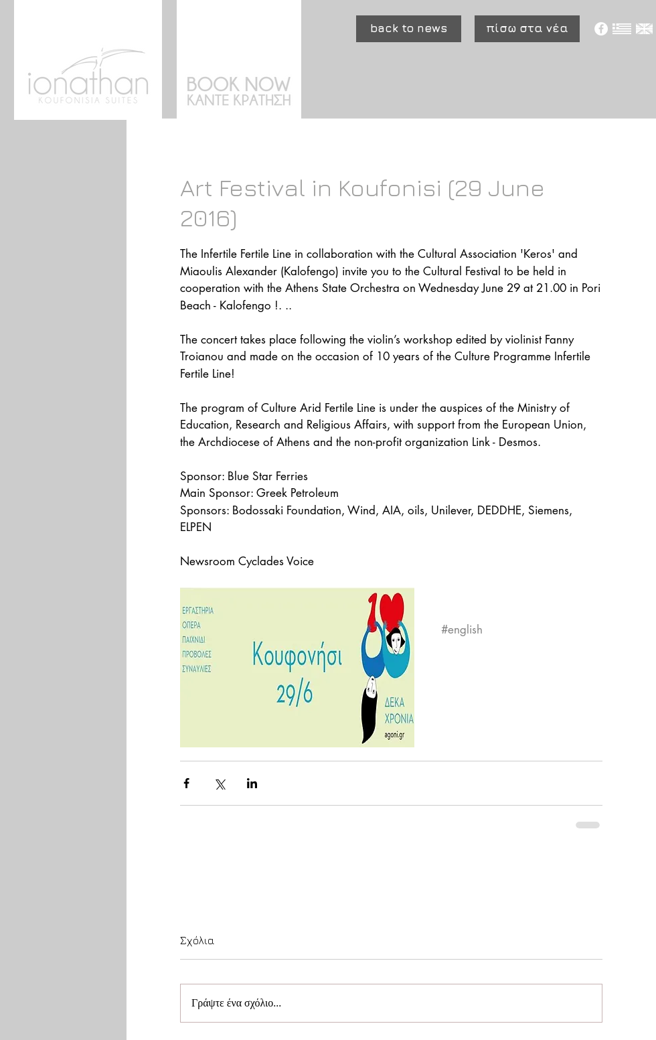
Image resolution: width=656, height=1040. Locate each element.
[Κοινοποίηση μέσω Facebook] (186, 783)
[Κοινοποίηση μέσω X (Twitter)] (219, 783)
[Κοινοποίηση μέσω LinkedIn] (252, 783)
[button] (408, 28)
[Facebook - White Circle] (601, 28)
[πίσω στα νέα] (527, 28)
